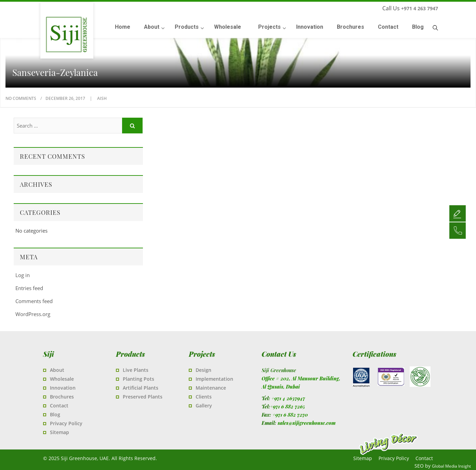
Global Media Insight (451, 466)
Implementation (214, 379)
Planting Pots (138, 379)
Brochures (62, 396)
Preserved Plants (142, 396)
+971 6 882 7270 (290, 415)
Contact (59, 405)
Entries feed (29, 288)
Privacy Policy (66, 423)
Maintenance (211, 387)
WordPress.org (32, 314)
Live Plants (135, 370)
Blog (55, 414)
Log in (22, 275)
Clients (204, 396)
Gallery (204, 405)
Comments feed (34, 301)
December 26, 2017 (65, 98)
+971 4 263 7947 (419, 8)
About (57, 370)
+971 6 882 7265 (287, 406)
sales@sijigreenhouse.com (306, 423)
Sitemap (59, 432)
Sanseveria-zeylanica (55, 72)
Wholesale (62, 379)
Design (203, 370)
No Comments (20, 98)
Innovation (63, 387)
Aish (102, 98)
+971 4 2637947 (288, 398)
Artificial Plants (140, 387)
